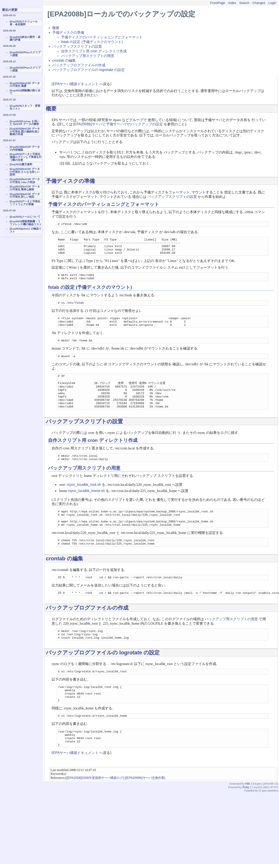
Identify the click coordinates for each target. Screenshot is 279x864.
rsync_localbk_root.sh (84, 501)
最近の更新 (9, 10)
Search (244, 3)
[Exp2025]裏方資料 (21, 164)
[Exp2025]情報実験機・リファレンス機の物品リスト (26, 223)
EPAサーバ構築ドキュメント (76, 84)
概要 (55, 28)
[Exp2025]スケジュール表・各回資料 (24, 23)
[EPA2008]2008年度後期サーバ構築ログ (95, 810)
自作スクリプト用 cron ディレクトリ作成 (94, 51)
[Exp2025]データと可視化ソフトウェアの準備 (25, 203)
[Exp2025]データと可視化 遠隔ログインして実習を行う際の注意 (26, 157)
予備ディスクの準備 (68, 32)
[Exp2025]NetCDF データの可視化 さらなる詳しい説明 (25, 172)
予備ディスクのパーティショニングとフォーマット (102, 37)
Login (272, 3)
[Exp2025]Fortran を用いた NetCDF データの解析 (24, 123)
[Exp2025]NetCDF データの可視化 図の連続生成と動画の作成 (25, 131)
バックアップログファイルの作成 (78, 65)
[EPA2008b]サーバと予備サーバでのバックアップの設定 (118, 124)
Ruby (245, 820)
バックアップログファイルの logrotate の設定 (88, 70)
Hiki (247, 816)
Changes (259, 3)
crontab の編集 (64, 60)
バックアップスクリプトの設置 (77, 46)
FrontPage (217, 3)
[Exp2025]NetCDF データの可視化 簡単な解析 (25, 188)
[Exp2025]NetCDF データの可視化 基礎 (25, 84)
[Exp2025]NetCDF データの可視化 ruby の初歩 (25, 180)
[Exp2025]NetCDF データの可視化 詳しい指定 (25, 195)
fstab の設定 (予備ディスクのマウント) (92, 42)
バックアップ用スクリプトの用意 (87, 56)
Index (232, 3)
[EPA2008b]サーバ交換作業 (145, 810)
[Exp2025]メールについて (25, 216)
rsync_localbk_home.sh (86, 508)
